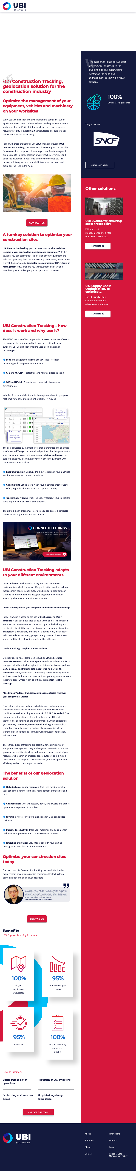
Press (111, 1149)
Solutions (89, 1142)
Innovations (114, 1135)
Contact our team (38, 1113)
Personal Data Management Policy (119, 1157)
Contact (89, 1156)
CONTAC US (37, 918)
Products (113, 1142)
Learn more (99, 247)
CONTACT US (37, 222)
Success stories (101, 165)
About (88, 1135)
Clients (88, 1149)
